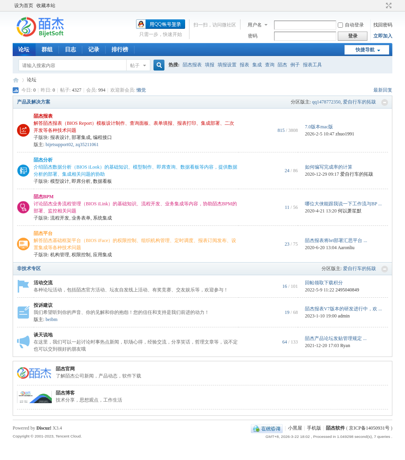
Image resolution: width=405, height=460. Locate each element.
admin (344, 316)
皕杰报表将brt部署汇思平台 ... (336, 240)
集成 (257, 65)
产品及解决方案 (33, 102)
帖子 (135, 65)
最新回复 (382, 90)
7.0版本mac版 (319, 127)
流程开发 (59, 218)
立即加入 (382, 36)
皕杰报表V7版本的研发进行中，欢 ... (343, 309)
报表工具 (312, 65)
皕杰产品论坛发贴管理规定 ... (336, 338)
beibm (51, 319)
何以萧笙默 (349, 211)
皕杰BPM (44, 196)
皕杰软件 (335, 428)
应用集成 (102, 254)
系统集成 (102, 218)
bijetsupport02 (59, 144)
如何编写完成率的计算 (328, 167)
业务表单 (81, 218)
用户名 (255, 25)
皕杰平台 (43, 233)
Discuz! (43, 428)
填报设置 (227, 65)
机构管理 (59, 254)
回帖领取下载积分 (324, 282)
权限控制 (81, 254)
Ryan (345, 345)
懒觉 (141, 90)
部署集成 (81, 137)
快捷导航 (365, 50)
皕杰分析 (43, 160)
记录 (93, 50)
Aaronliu (346, 247)
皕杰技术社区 (16, 80)
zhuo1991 (344, 134)
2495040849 (347, 290)
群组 (47, 50)
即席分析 (81, 181)
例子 (295, 65)
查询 (269, 65)
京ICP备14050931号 (369, 428)
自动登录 (351, 25)
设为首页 (23, 5)
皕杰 (282, 65)
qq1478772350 (326, 102)
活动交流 (43, 282)
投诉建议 (43, 305)
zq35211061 (87, 144)
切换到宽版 (387, 5)
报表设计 (59, 137)
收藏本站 (45, 5)
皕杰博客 (65, 393)
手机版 (314, 428)
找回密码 (382, 25)
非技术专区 (29, 268)
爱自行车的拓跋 (359, 102)
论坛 (23, 50)
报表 (244, 65)
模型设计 (59, 181)
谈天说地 (43, 335)
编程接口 (102, 137)
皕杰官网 (65, 369)
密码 (252, 36)
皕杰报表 (192, 65)
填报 (209, 65)
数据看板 (102, 181)
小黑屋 (295, 428)
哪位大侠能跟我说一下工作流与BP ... (343, 204)
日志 (70, 50)
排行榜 (120, 50)
